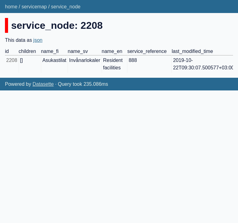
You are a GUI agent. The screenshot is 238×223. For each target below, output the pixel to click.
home (11, 6)
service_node (66, 6)
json (37, 40)
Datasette (43, 84)
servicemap (34, 6)
